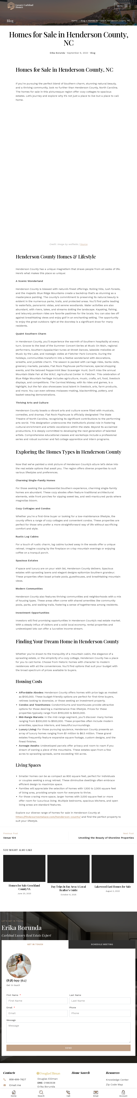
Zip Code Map (114, 1050)
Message (11, 986)
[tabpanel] (68, 968)
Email (9, 973)
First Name (12, 961)
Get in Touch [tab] (35, 910)
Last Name (75, 961)
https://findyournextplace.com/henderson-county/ (48, 782)
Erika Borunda (57, 53)
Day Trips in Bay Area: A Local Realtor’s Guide (68, 854)
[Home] (74, 20)
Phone (72, 973)
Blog (92, 53)
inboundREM (91, 1085)
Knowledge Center (117, 1045)
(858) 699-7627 (16, 946)
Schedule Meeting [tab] (102, 910)
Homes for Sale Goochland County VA (24, 853)
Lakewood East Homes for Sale (113, 852)
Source (84, 210)
